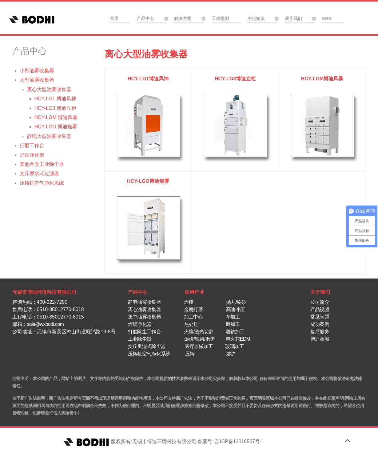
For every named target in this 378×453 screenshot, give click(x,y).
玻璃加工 (234, 346)
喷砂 (241, 302)
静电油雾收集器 (144, 302)
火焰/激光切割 (198, 331)
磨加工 (233, 324)
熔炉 (231, 353)
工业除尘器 (140, 339)
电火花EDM (238, 339)
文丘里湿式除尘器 (146, 346)
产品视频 (319, 309)
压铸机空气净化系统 (149, 353)
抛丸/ (231, 302)
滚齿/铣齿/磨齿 (199, 339)
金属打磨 (193, 309)
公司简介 (319, 302)
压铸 (189, 353)
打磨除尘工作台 (145, 331)
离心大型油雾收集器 (146, 54)
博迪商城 (319, 339)
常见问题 (319, 316)
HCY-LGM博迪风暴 (322, 78)
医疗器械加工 (199, 346)
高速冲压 (235, 309)
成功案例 (319, 324)
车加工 (233, 316)
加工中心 (194, 316)
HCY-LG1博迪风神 (148, 78)
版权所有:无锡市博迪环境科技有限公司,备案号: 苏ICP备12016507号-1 (163, 441)
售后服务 (319, 331)
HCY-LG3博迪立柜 (235, 78)
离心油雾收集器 (145, 309)
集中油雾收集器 (145, 316)
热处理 (191, 324)
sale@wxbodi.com (45, 324)
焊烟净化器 (140, 324)
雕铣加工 (234, 331)
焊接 (188, 302)
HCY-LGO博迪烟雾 (148, 181)
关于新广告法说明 (28, 398)
